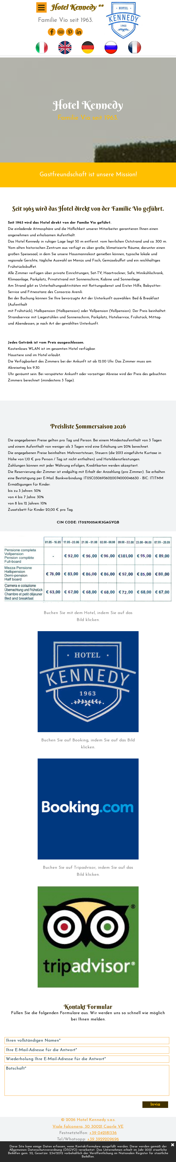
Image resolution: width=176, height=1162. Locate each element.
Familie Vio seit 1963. (65, 20)
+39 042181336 (103, 1133)
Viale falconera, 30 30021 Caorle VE (88, 1127)
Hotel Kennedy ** (77, 7)
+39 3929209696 (103, 1139)
